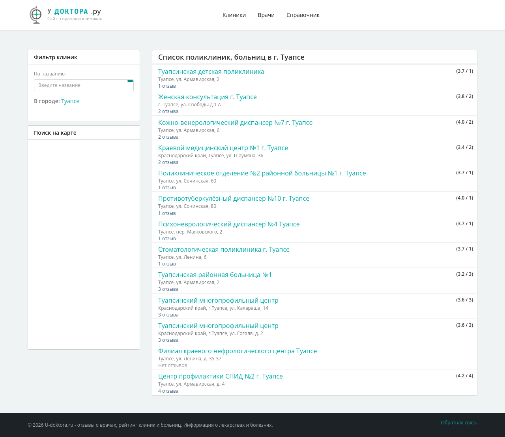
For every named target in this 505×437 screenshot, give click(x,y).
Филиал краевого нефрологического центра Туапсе (237, 351)
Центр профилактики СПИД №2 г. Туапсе (220, 376)
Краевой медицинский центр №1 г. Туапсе (223, 147)
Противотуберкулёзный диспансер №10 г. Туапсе (233, 198)
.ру (69, 13)
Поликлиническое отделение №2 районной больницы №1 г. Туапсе (262, 173)
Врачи (266, 15)
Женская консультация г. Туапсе (207, 96)
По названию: (50, 73)
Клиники (234, 15)
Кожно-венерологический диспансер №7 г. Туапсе (235, 122)
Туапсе (70, 101)
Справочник (303, 15)
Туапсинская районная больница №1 (215, 274)
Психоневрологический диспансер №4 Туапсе (229, 224)
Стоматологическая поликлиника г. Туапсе (224, 249)
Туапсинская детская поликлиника (211, 71)
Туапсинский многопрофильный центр (218, 300)
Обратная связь (459, 422)
